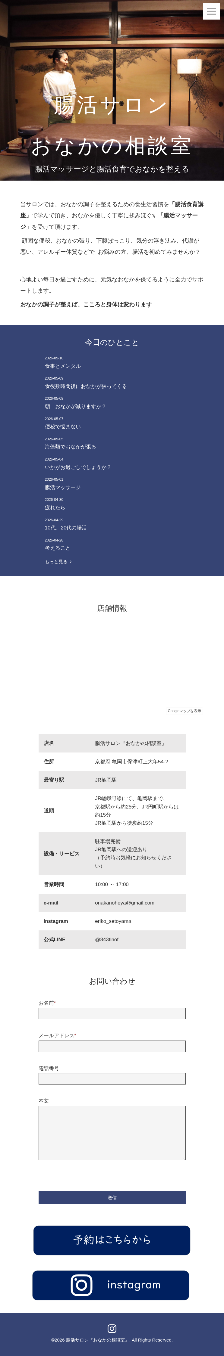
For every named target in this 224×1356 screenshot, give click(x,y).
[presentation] (84, 1175)
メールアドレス (58, 1035)
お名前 (47, 1003)
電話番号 (49, 1068)
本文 (44, 1101)
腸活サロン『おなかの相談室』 (97, 1339)
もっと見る (58, 561)
